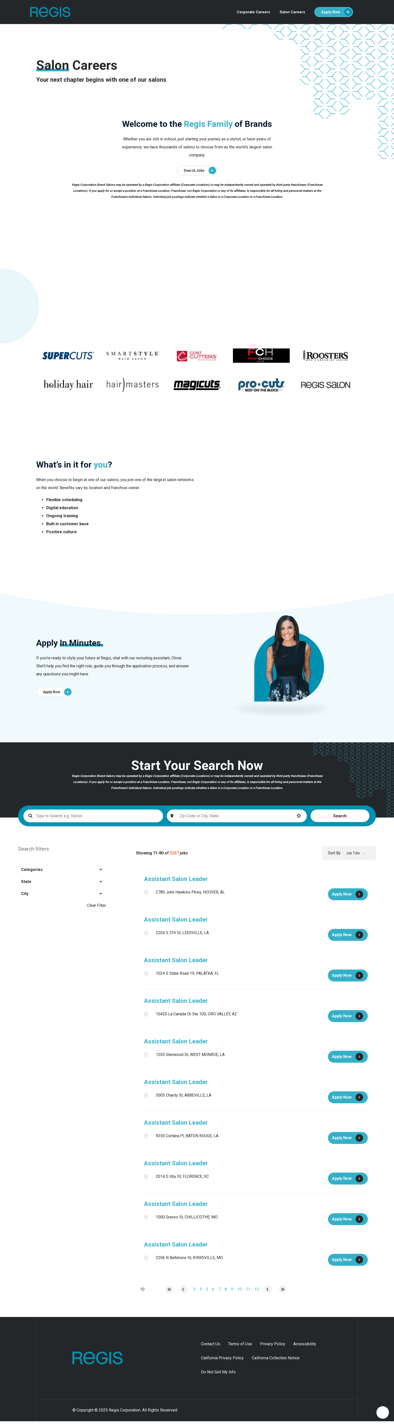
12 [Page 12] (256, 1293)
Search (292, 819)
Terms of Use (240, 1347)
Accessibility (304, 1347)
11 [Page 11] (248, 1293)
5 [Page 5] (207, 1293)
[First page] (169, 1293)
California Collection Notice (276, 1361)
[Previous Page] (184, 1293)
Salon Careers (292, 12)
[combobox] (205, 819)
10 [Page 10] (239, 1293)
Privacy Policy (272, 1347)
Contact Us (210, 1347)
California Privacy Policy (222, 1361)
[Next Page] (268, 1293)
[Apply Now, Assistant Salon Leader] (348, 898)
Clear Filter (96, 909)
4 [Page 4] (201, 1293)
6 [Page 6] (213, 1293)
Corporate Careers (253, 12)
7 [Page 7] (219, 1293)
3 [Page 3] (194, 1293)
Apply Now (336, 12)
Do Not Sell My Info (218, 1375)
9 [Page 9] (232, 1293)
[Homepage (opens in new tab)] (90, 1362)
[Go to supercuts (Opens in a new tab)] (68, 359)
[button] (256, 820)
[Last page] (283, 1293)
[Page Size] (142, 1293)
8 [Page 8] (226, 1293)
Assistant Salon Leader (176, 882)
